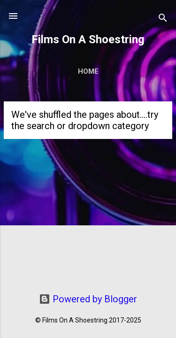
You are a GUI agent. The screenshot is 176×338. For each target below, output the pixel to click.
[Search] (162, 19)
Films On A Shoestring (88, 39)
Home (88, 71)
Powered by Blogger (88, 299)
